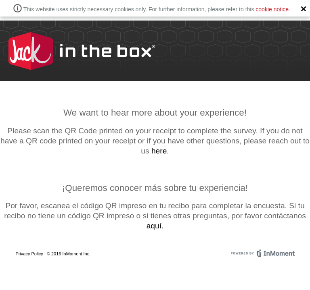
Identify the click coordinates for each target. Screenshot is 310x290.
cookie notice (272, 9)
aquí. (155, 226)
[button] (303, 8)
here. (160, 151)
